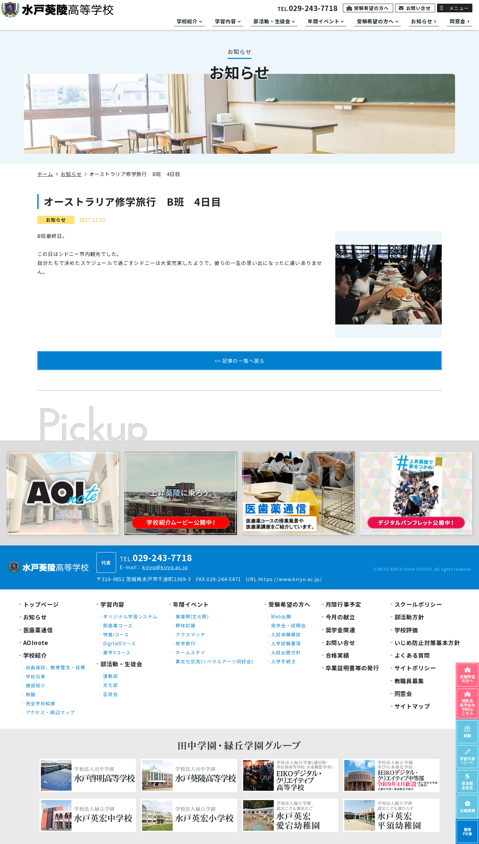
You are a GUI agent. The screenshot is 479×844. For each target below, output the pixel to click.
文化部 (110, 685)
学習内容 (112, 604)
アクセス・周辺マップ (50, 712)
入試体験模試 (286, 634)
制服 (31, 694)
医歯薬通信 (38, 630)
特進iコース (116, 634)
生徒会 (110, 694)
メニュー (459, 8)
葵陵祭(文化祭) (192, 616)
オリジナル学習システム (130, 616)
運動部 (110, 676)
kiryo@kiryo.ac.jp (165, 566)
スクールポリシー (418, 604)
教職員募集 (409, 681)
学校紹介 (35, 655)
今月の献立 (341, 617)
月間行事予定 (343, 604)
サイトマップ (412, 706)
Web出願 (281, 616)
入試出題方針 (286, 652)
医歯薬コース (117, 625)
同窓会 (403, 693)
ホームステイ (190, 652)
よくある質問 (412, 655)
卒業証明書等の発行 (352, 668)
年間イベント (191, 604)
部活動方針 (409, 617)
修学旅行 (186, 643)
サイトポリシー (415, 668)
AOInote (35, 642)
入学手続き (283, 661)
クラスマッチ (190, 634)
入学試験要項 (286, 643)
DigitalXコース (119, 643)
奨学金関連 (341, 630)
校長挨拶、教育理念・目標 (55, 667)
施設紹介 (36, 685)
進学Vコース (116, 652)
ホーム (45, 173)
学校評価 (406, 630)
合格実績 (338, 655)
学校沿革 (36, 676)
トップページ (41, 604)
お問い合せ (418, 8)
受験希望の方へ (371, 8)
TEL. (307, 8)
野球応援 (186, 625)
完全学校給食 (41, 703)
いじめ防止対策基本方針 (427, 642)
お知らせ (71, 173)
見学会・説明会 (288, 625)
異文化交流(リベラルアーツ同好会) (214, 661)
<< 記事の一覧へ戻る (240, 360)
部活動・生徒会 (121, 664)
